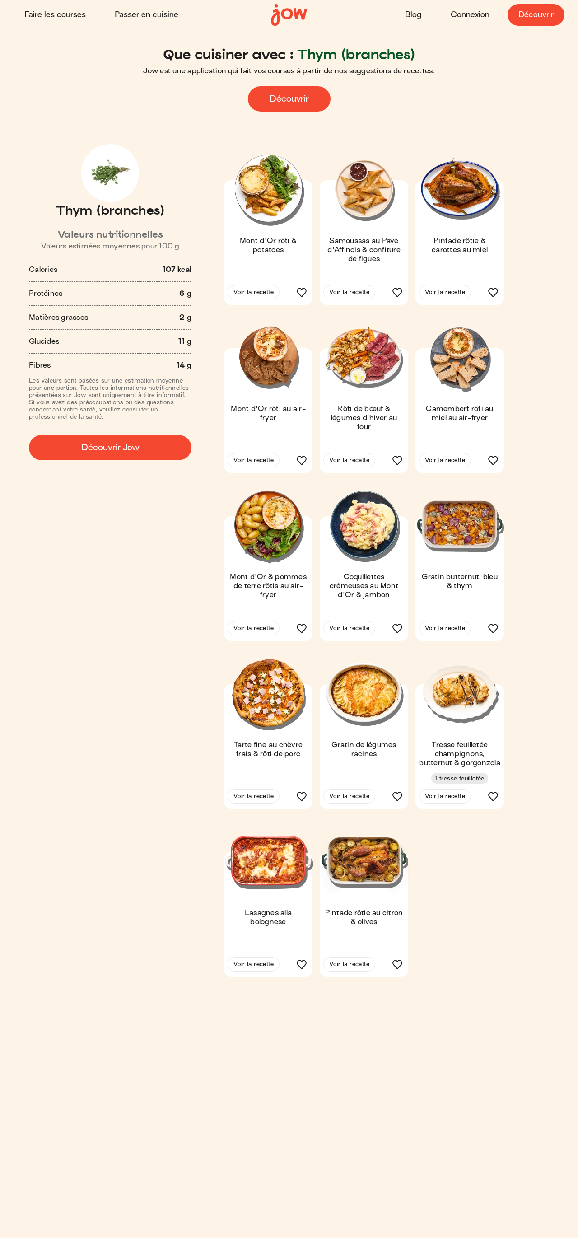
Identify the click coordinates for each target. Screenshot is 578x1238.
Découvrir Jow (110, 447)
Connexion (469, 14)
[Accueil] (289, 15)
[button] (268, 232)
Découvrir (535, 14)
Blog (412, 14)
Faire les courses (56, 14)
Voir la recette (253, 291)
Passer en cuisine (147, 14)
